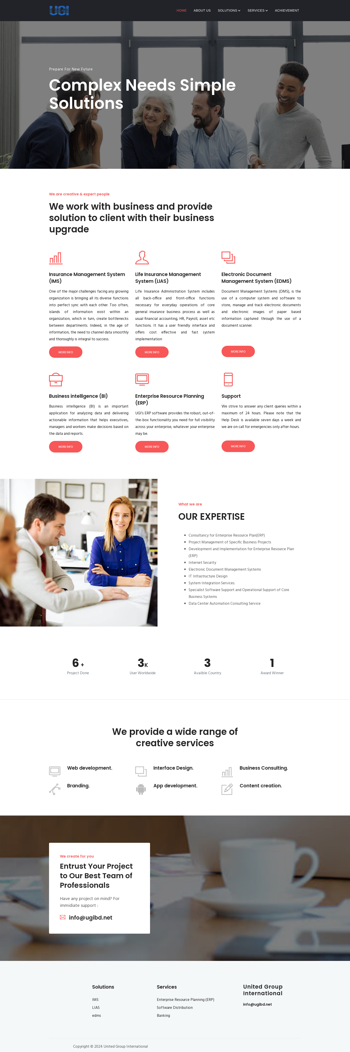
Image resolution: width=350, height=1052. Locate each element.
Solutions (229, 10)
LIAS (96, 1008)
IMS (95, 1000)
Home (182, 10)
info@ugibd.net (257, 1004)
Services (258, 10)
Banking (163, 1016)
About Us (202, 10)
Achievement (287, 10)
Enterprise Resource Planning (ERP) (185, 1000)
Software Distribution (175, 1008)
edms (96, 1016)
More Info (65, 352)
